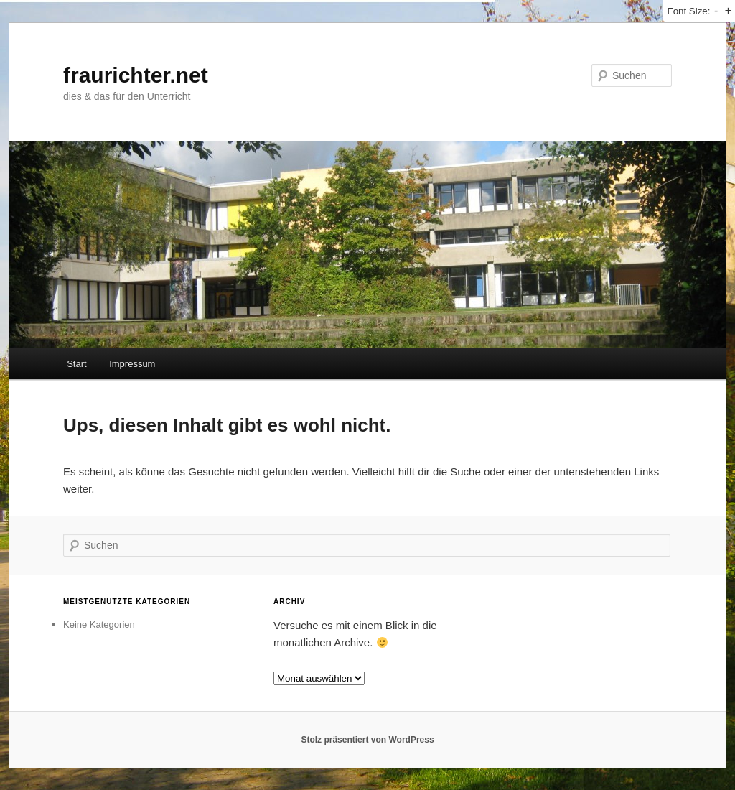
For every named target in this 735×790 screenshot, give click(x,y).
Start (76, 363)
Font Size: (688, 11)
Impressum (132, 363)
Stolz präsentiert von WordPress (367, 740)
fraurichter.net (135, 75)
